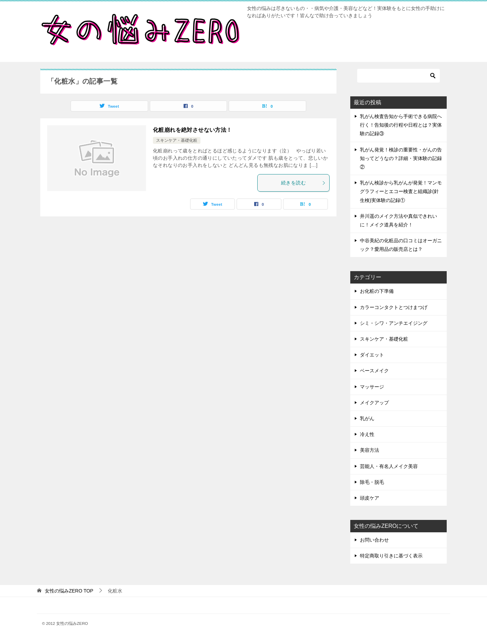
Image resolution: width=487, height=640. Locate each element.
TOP (69, 591)
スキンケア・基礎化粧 (176, 140)
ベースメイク (374, 370)
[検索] (398, 76)
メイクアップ (374, 402)
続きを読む (303, 182)
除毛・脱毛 (372, 482)
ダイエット (372, 355)
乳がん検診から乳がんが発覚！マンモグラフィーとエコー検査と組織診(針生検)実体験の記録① (401, 191)
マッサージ (372, 387)
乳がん (367, 418)
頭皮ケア (369, 498)
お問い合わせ (374, 540)
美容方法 (369, 450)
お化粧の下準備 (377, 291)
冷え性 (367, 434)
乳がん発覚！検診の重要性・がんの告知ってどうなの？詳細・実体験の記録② (401, 158)
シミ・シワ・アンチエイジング (393, 323)
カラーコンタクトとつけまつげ (393, 307)
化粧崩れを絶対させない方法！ (192, 130)
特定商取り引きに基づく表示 (391, 555)
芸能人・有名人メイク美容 (389, 466)
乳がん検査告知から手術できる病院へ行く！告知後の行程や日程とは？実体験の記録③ (401, 125)
